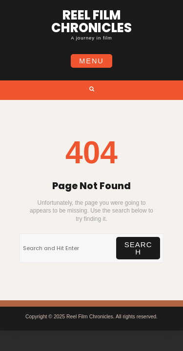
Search (138, 248)
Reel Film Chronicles (91, 21)
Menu (91, 61)
